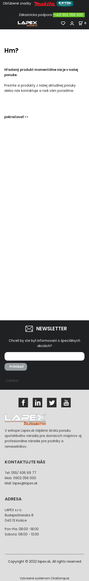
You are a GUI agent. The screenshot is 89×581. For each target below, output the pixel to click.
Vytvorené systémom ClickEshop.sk (44, 578)
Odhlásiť (12, 381)
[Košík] (83, 23)
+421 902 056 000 (68, 15)
